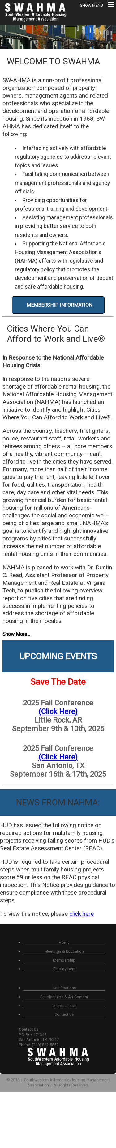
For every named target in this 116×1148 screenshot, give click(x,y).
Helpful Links (64, 1005)
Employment (64, 969)
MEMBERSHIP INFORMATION (58, 305)
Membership (64, 960)
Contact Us (64, 1014)
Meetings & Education (64, 951)
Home (64, 942)
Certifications (64, 988)
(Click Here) (58, 711)
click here (81, 913)
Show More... (16, 634)
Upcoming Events (58, 656)
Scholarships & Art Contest (64, 997)
